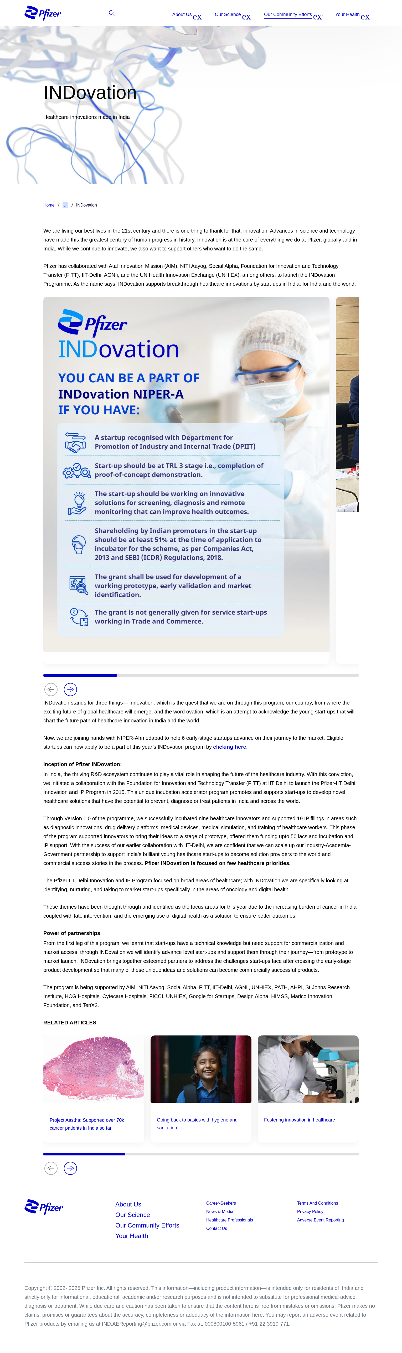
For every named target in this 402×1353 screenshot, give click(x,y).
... (66, 205)
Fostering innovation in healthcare (299, 1120)
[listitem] (338, 14)
